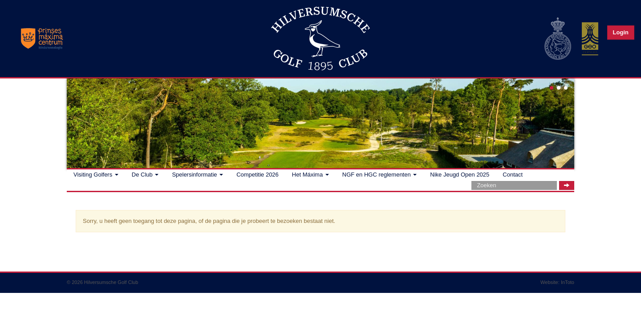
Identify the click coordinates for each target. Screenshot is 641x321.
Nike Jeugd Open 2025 (459, 174)
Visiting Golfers (95, 174)
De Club (145, 174)
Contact (513, 174)
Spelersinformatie (197, 174)
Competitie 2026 (257, 174)
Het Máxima (310, 174)
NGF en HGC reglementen (379, 174)
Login (621, 32)
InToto (567, 282)
